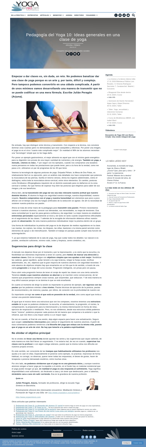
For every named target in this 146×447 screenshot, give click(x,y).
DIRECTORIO (79, 15)
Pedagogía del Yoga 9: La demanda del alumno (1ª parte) (39, 406)
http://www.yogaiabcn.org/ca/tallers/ (64, 393)
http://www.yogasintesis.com (28, 397)
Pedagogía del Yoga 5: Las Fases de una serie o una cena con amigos (45, 411)
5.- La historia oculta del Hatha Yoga (117, 206)
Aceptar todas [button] (137, 443)
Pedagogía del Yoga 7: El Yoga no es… (32, 407)
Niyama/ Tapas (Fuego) (25, 420)
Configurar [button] (126, 443)
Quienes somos (18, 436)
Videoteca (110, 130)
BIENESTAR (57, 15)
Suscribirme (57, 435)
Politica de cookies (19, 429)
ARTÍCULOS (44, 15)
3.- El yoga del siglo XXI (113, 200)
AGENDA (69, 15)
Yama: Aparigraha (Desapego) (28, 422)
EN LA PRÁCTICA (17, 15)
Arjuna (69, 45)
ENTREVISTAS (33, 15)
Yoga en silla (21, 418)
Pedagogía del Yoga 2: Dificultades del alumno (35, 416)
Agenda (109, 75)
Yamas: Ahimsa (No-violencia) (28, 424)
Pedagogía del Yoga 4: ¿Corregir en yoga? (33, 415)
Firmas (77, 45)
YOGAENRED (90, 15)
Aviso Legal (16, 432)
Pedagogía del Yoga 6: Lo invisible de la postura (36, 409)
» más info (111, 97)
